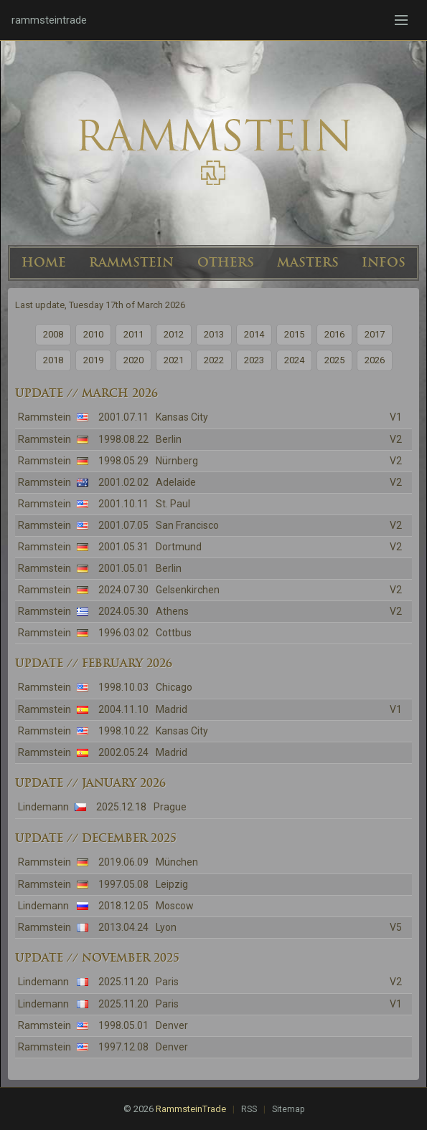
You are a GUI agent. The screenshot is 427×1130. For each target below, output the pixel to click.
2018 (53, 360)
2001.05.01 (123, 568)
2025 (334, 360)
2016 (334, 334)
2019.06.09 (123, 862)
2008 (53, 334)
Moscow (175, 905)
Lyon (166, 927)
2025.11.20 (123, 981)
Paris (167, 981)
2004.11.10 (123, 709)
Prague (170, 807)
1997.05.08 (123, 884)
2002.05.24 (123, 752)
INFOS (383, 262)
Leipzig (172, 884)
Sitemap (288, 1109)
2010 (93, 334)
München (177, 862)
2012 (174, 334)
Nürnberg (177, 460)
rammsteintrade (49, 20)
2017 (375, 334)
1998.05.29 (123, 460)
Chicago (174, 687)
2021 (174, 360)
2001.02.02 (123, 482)
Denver (172, 1025)
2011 (133, 334)
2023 (254, 360)
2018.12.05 (123, 905)
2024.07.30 (123, 589)
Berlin (169, 439)
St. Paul (173, 503)
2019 (93, 360)
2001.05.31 (123, 546)
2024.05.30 (123, 611)
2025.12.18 (121, 807)
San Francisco (187, 525)
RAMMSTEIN (131, 262)
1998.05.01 (123, 1025)
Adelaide (176, 482)
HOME (44, 262)
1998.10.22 (123, 731)
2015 (294, 334)
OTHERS (225, 262)
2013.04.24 (123, 927)
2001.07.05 (123, 525)
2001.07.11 (123, 417)
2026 (375, 360)
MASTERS (308, 262)
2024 (294, 360)
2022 (214, 360)
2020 (133, 360)
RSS (249, 1109)
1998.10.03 (123, 687)
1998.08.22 (123, 439)
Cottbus (174, 632)
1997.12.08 (123, 1047)
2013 (214, 334)
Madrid (171, 709)
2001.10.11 (123, 503)
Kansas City (182, 417)
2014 (254, 334)
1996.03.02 (123, 632)
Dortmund (179, 546)
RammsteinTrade (191, 1108)
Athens (172, 611)
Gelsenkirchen (188, 589)
